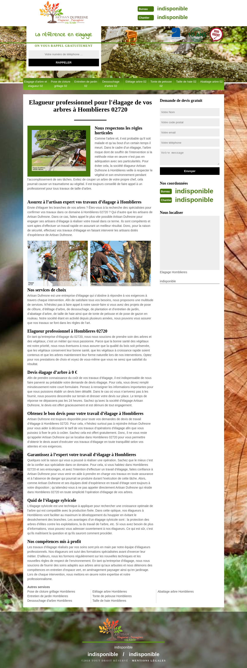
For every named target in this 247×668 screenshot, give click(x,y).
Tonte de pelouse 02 (161, 84)
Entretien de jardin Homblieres (47, 596)
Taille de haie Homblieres (109, 600)
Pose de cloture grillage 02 (60, 84)
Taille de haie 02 (186, 81)
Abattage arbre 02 (211, 81)
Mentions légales (149, 660)
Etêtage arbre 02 (136, 81)
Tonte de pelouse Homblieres (112, 596)
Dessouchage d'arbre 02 (111, 84)
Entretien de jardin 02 (85, 84)
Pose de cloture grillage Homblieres (51, 591)
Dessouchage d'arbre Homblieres (49, 600)
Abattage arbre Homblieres (176, 591)
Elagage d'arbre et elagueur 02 (35, 84)
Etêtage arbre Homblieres (109, 591)
